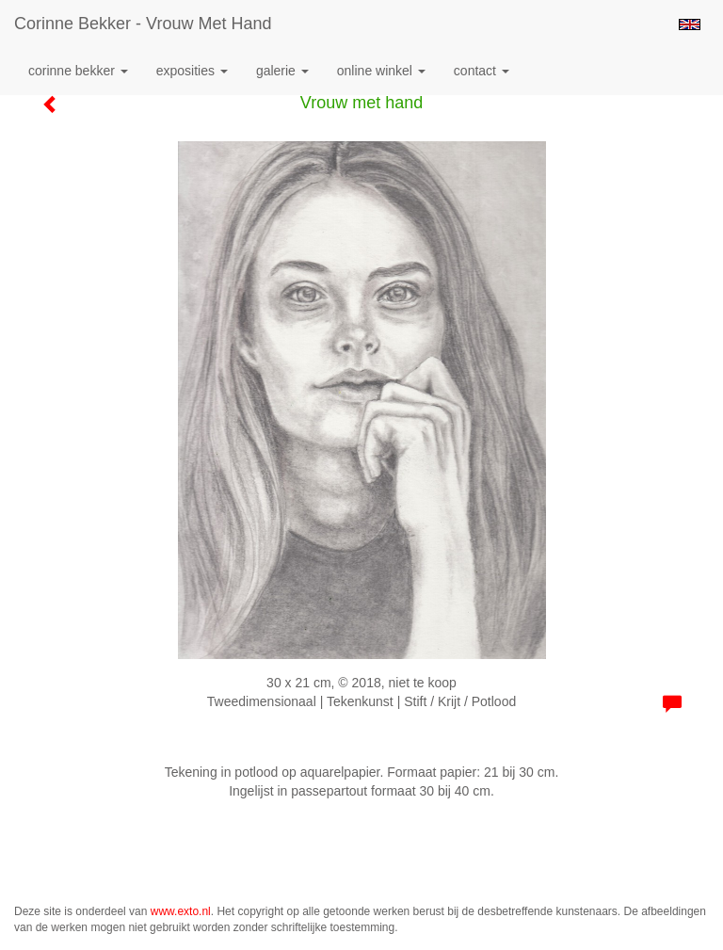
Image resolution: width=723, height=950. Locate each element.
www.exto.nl (181, 911)
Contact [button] (481, 70)
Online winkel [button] (381, 70)
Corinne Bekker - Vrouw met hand (142, 23)
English (689, 24)
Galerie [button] (282, 70)
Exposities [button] (192, 70)
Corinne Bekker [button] (78, 70)
